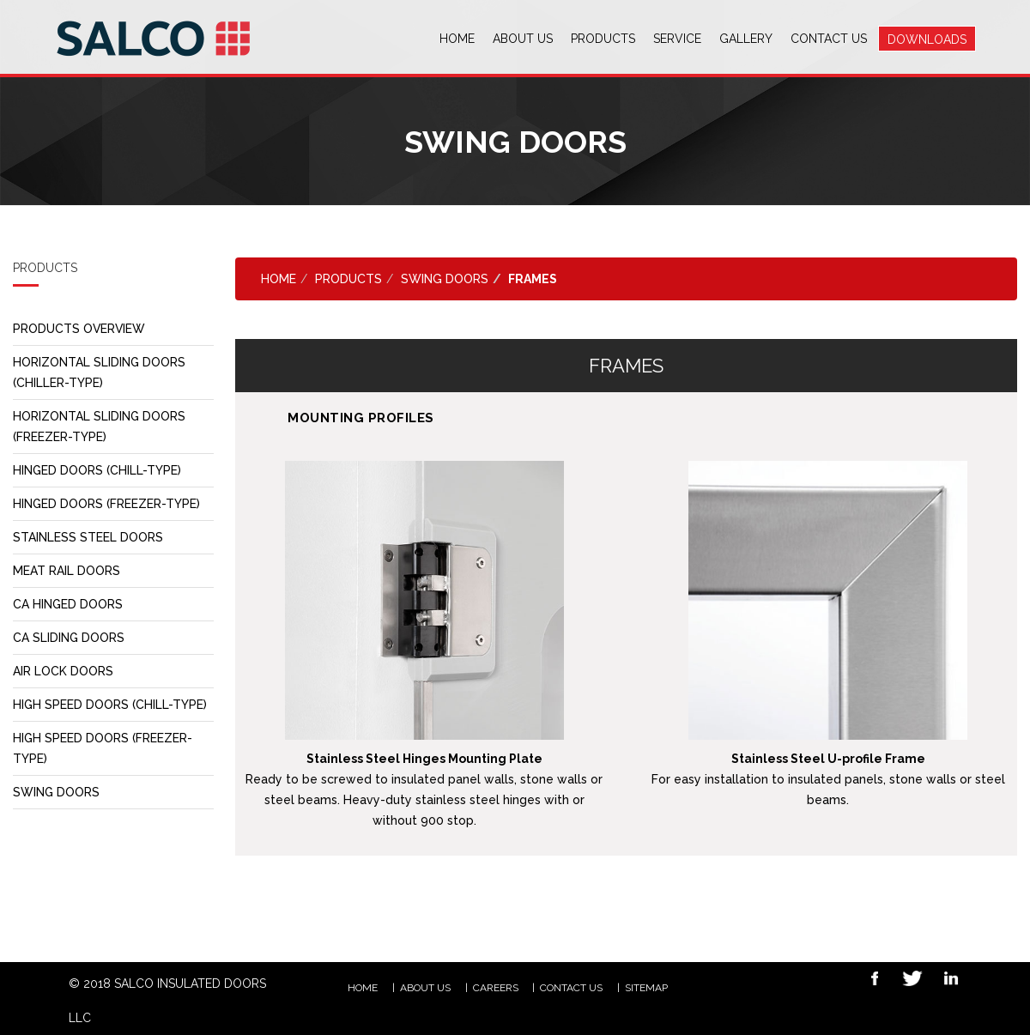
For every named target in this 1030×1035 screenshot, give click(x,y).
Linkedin (945, 980)
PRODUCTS (348, 279)
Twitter (907, 980)
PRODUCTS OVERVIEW (80, 329)
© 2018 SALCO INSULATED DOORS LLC (167, 1001)
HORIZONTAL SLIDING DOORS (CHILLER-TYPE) (99, 372)
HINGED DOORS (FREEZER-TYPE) (107, 504)
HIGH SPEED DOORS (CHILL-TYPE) (110, 704)
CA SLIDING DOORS (69, 638)
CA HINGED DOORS (68, 604)
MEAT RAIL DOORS (66, 571)
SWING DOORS (56, 792)
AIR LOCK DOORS (63, 671)
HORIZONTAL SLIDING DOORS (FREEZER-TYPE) (99, 426)
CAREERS (495, 988)
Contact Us (571, 988)
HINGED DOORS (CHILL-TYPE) (97, 470)
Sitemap (646, 988)
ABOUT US (425, 988)
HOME (363, 988)
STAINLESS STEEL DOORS (88, 537)
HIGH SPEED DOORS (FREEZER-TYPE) (103, 748)
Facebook (869, 980)
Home (278, 279)
